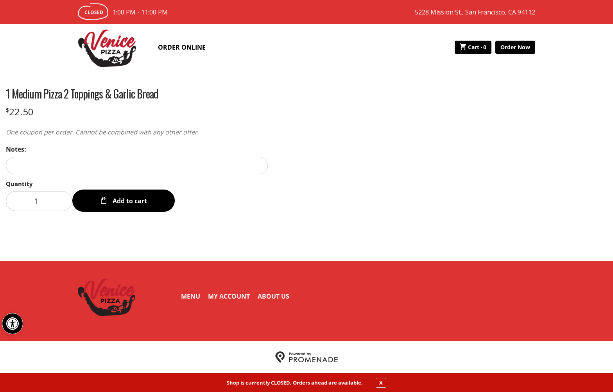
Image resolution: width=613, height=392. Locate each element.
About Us (273, 296)
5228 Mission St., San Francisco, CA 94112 (475, 12)
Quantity (19, 184)
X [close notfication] (381, 382)
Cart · (473, 47)
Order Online (182, 47)
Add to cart (129, 201)
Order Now (515, 47)
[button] (12, 323)
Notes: (16, 149)
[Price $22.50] (20, 111)
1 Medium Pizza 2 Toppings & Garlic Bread (82, 93)
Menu (190, 296)
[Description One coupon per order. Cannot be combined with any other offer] (137, 132)
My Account (229, 296)
